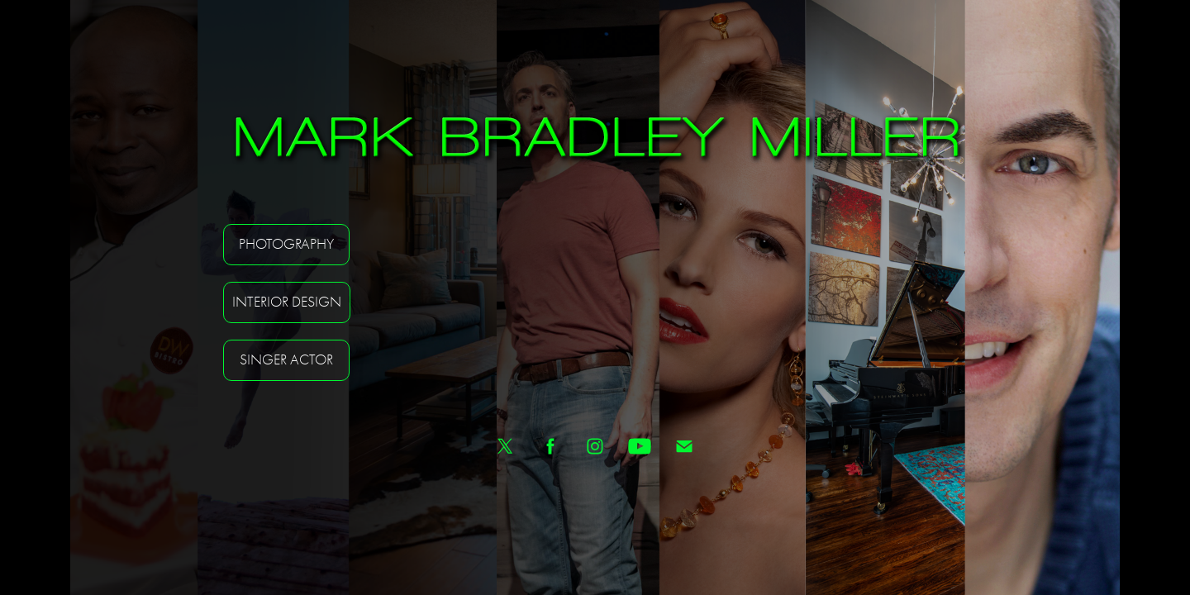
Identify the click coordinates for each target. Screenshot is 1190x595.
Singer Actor (286, 360)
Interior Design (286, 302)
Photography (286, 244)
